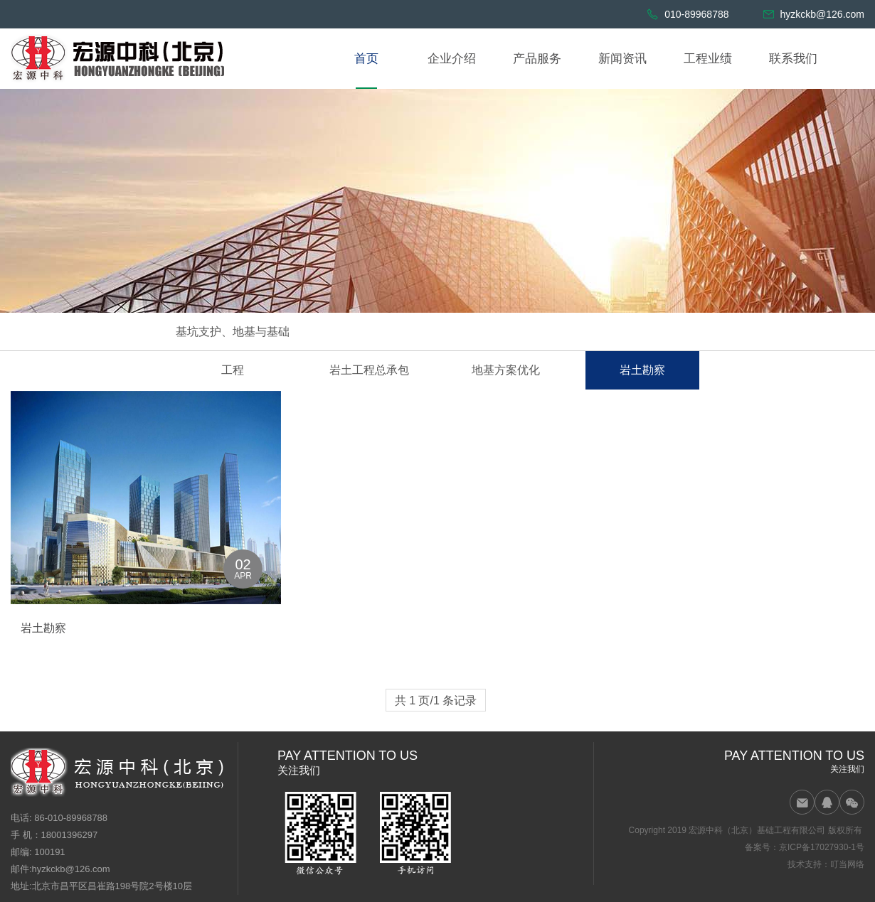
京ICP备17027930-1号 (821, 847)
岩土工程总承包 (369, 370)
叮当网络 (847, 864)
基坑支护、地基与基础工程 (233, 351)
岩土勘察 (642, 370)
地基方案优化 (506, 370)
